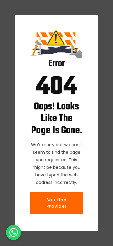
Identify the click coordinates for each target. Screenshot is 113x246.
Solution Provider (56, 203)
